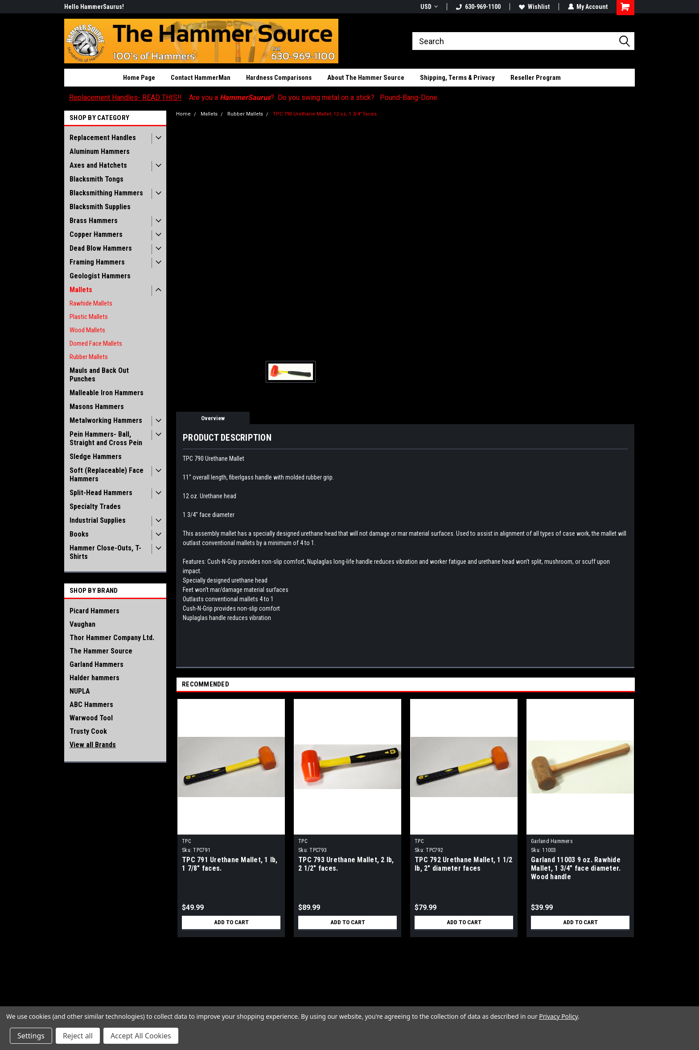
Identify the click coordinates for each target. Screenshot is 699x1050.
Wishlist (533, 6)
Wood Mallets (87, 330)
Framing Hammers (97, 262)
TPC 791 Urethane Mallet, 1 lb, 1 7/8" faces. (230, 864)
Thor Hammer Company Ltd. (112, 637)
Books (79, 534)
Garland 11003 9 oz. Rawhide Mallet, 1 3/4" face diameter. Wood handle (576, 868)
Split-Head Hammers (101, 492)
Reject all (78, 1036)
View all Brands (93, 744)
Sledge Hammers (96, 456)
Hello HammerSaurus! (94, 6)
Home (183, 114)
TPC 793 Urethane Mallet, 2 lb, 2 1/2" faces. (346, 864)
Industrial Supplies (98, 520)
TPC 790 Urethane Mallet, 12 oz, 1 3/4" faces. (325, 114)
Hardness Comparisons (279, 78)
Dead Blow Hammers (101, 248)
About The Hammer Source (365, 78)
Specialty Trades (95, 506)
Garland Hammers (96, 664)
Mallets (81, 289)
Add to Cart (231, 922)
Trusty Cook (88, 731)
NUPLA (80, 691)
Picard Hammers (94, 611)
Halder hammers (94, 678)
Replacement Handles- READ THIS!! (125, 97)
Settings (31, 1036)
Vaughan (82, 624)
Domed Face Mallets (96, 343)
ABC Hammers (91, 704)
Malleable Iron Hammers (107, 393)
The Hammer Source (101, 651)
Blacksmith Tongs (96, 179)
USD (428, 6)
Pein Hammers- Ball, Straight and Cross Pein (106, 438)
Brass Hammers (94, 220)
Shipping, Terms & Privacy (457, 78)
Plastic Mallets (89, 317)
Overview (213, 418)
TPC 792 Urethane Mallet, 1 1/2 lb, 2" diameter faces (464, 864)
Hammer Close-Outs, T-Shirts (105, 552)
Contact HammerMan (200, 78)
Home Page (139, 78)
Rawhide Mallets (91, 303)
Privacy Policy (558, 1016)
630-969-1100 (478, 6)
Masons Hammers (97, 406)
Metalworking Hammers (106, 420)
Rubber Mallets (89, 357)
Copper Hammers (96, 234)
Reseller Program (535, 78)
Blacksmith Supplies (100, 207)
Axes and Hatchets (98, 165)
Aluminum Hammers (100, 151)
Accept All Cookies (141, 1036)
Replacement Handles (103, 137)
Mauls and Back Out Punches (99, 374)
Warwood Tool (91, 718)
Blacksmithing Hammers (106, 193)
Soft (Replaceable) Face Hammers (107, 474)
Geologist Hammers (100, 276)
